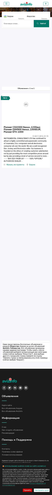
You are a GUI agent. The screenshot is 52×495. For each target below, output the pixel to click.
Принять (27, 490)
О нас (4, 427)
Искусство (31, 16)
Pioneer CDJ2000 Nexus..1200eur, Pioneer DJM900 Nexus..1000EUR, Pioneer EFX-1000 (22, 129)
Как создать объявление (12, 430)
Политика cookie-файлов (12, 452)
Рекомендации (8, 433)
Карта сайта (7, 405)
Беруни (10, 16)
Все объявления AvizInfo (12, 411)
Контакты (6, 449)
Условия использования (12, 455)
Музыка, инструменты (15, 165)
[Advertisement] (26, 56)
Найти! (41, 24)
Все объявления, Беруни (12, 408)
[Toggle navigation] (6, 4)
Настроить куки (42, 490)
